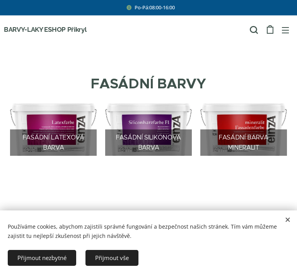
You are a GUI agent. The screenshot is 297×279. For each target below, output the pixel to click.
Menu (285, 30)
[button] (253, 30)
